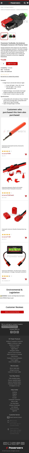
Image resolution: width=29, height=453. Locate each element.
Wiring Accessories (14, 370)
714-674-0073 (13, 422)
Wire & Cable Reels (14, 368)
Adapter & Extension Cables (14, 343)
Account (14, 397)
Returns (14, 396)
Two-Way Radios (14, 376)
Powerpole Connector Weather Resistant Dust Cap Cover (14, 229)
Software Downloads (14, 405)
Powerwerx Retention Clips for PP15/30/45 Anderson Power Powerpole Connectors (12, 188)
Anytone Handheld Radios (14, 382)
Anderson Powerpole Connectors (14, 341)
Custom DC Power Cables (14, 372)
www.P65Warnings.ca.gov (7, 298)
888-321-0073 (13, 420)
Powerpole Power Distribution (14, 358)
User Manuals (14, 407)
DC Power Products (14, 339)
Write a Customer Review (12, 312)
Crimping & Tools (14, 347)
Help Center (14, 390)
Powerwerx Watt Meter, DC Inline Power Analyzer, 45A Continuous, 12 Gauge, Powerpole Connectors (14, 271)
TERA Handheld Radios (14, 378)
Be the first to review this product (10, 76)
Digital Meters (14, 348)
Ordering (14, 392)
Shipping (14, 394)
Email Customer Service (16, 417)
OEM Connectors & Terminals (14, 354)
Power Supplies (14, 360)
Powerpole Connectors (14, 399)
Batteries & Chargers (14, 345)
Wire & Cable (14, 366)
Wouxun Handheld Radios (14, 380)
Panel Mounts (14, 356)
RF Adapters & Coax (14, 385)
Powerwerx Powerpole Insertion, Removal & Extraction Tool (12, 146)
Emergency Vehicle (14, 350)
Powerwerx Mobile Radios (14, 384)
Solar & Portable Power (14, 362)
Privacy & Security (14, 409)
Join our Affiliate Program (9, 326)
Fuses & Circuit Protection (14, 352)
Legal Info (14, 411)
